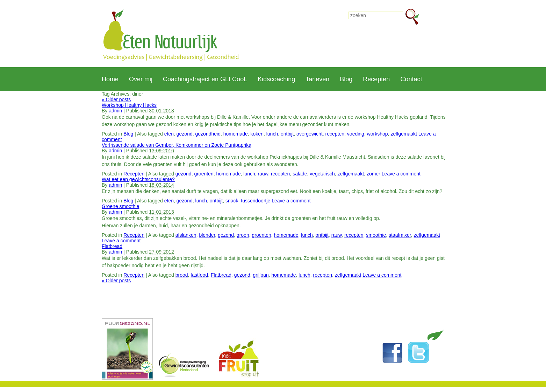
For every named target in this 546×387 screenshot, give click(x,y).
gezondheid (208, 134)
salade (300, 174)
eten (169, 134)
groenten (203, 174)
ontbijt (287, 134)
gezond (185, 134)
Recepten (376, 79)
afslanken (185, 235)
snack (231, 200)
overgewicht (309, 134)
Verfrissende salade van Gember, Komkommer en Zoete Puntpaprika (176, 145)
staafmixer (400, 235)
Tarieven (317, 79)
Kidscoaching (276, 79)
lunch (272, 134)
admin (115, 110)
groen (243, 235)
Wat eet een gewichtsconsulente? (138, 179)
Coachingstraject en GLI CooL (205, 79)
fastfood (199, 275)
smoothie (376, 235)
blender (207, 235)
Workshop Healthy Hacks (129, 105)
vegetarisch (322, 174)
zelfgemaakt (403, 134)
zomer (373, 174)
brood (181, 275)
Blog (346, 79)
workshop (377, 134)
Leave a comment (401, 174)
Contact (411, 79)
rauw (263, 174)
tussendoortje (255, 200)
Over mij (140, 79)
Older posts (116, 99)
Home (110, 79)
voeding (355, 134)
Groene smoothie (120, 206)
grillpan (261, 275)
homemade (235, 134)
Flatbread (112, 246)
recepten (334, 134)
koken (257, 134)
